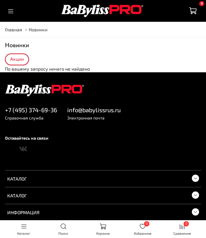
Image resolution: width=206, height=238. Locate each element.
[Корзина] (193, 11)
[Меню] (10, 11)
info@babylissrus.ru (94, 110)
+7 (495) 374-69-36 (31, 110)
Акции (17, 59)
